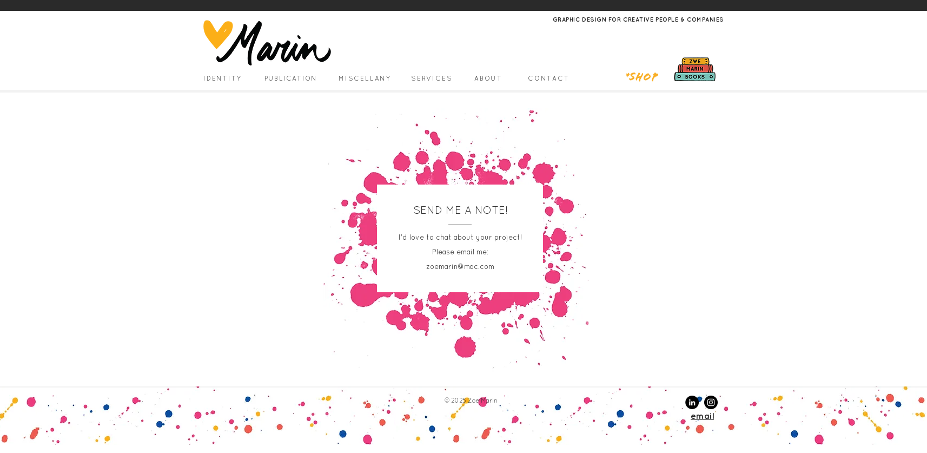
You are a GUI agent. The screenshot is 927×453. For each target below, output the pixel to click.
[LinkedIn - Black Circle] (692, 402)
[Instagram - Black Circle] (711, 402)
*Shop (641, 78)
